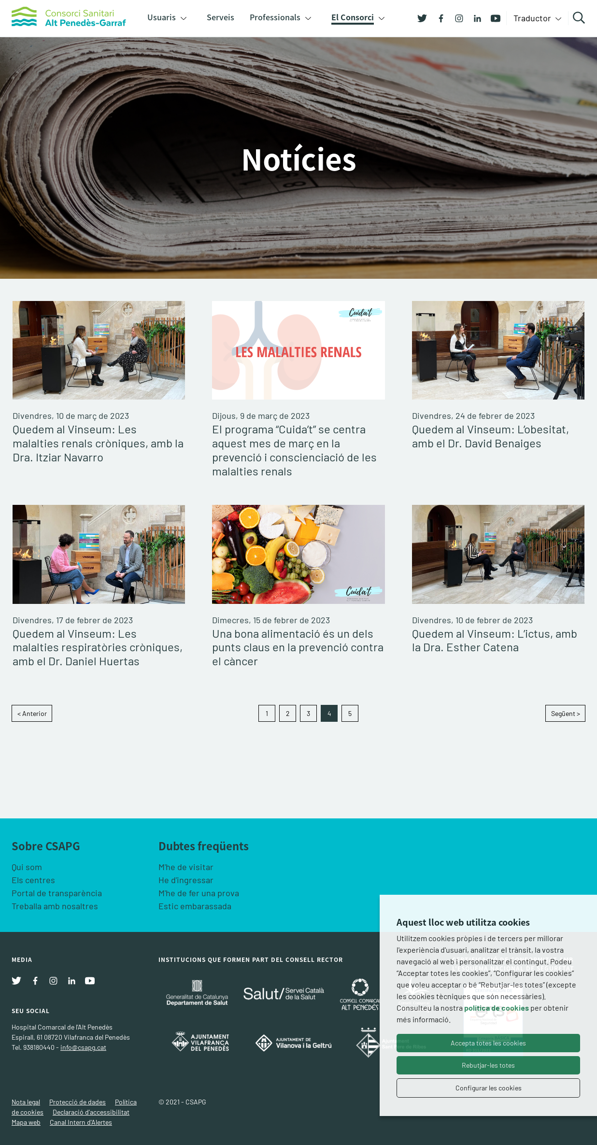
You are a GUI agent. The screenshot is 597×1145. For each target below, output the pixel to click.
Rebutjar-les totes (488, 1065)
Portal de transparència (57, 892)
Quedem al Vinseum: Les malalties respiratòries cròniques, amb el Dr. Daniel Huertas (98, 647)
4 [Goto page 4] (329, 713)
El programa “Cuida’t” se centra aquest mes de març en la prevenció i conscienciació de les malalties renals (294, 449)
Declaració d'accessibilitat (91, 1112)
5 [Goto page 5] (350, 713)
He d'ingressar (185, 879)
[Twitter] (422, 17)
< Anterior (32, 713)
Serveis (220, 17)
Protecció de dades (77, 1102)
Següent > (565, 713)
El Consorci (352, 17)
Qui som (27, 866)
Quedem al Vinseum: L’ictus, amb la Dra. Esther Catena (494, 640)
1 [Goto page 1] (267, 713)
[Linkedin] (474, 17)
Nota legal (26, 1102)
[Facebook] (437, 17)
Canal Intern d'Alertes (81, 1122)
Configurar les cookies (488, 1088)
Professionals (275, 17)
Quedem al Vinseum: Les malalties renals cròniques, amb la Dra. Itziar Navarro (98, 443)
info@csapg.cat (83, 1047)
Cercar (580, 18)
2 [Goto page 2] (288, 713)
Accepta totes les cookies (488, 1043)
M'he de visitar (185, 866)
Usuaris (161, 17)
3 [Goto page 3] (308, 713)
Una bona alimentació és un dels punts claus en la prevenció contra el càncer (298, 647)
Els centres (33, 879)
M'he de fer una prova (198, 892)
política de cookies (496, 1007)
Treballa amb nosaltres (55, 906)
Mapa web (26, 1122)
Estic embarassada (194, 906)
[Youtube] (492, 17)
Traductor (533, 18)
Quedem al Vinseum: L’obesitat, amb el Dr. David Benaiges (490, 436)
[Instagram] (455, 17)
